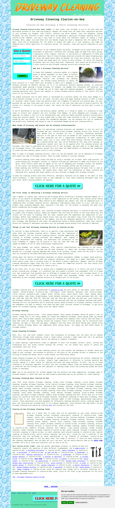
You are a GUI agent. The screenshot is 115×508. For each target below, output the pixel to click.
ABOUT (85, 14)
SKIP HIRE (38, 459)
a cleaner (63, 459)
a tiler (83, 463)
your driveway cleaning (33, 277)
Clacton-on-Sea (57, 290)
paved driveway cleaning (69, 426)
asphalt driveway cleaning (92, 426)
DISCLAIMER (98, 14)
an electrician (42, 461)
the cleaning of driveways (76, 436)
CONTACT (91, 14)
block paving (85, 467)
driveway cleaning (85, 36)
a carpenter (58, 467)
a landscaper (80, 452)
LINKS (79, 14)
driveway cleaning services (38, 154)
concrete (61, 54)
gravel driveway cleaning (51, 424)
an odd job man (51, 452)
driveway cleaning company (86, 196)
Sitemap (14, 493)
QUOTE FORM (98, 440)
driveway (74, 29)
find (19, 382)
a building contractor (35, 450)
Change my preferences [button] (81, 502)
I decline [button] (71, 502)
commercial (70, 263)
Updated (34, 493)
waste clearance (68, 450)
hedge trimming (23, 469)
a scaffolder (66, 454)
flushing (25, 223)
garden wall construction (22, 463)
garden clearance (48, 465)
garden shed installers (76, 461)
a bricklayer (22, 452)
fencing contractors (34, 454)
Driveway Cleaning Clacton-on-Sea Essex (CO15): (32, 29)
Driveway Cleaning (22, 493)
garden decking (18, 456)
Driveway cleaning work (21, 290)
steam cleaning (36, 337)
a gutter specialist (81, 465)
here (50, 405)
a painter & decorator (52, 456)
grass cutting (56, 463)
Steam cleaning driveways (22, 358)
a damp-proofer (79, 448)
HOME (74, 14)
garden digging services (26, 467)
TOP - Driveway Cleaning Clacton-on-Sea (28, 477)
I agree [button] (64, 502)
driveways (61, 78)
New (29, 493)
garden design (18, 465)
